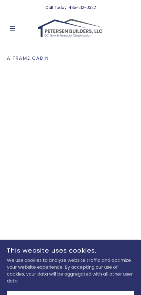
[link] (70, 28)
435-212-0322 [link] (82, 7)
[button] (16, 28)
